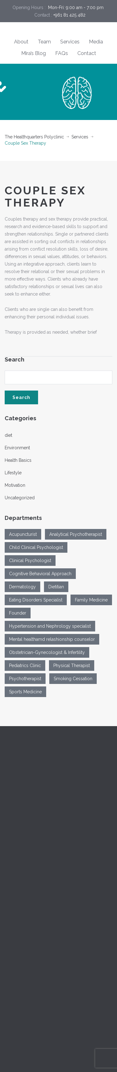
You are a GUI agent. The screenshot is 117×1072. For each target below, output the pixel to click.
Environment (17, 447)
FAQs (61, 53)
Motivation (15, 485)
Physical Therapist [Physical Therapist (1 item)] (71, 665)
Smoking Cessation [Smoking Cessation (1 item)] (73, 678)
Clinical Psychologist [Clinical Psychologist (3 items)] (30, 560)
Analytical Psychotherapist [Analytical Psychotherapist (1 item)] (75, 534)
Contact (86, 53)
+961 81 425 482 (69, 14)
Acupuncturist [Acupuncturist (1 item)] (23, 534)
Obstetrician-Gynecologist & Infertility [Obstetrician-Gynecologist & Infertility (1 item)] (47, 652)
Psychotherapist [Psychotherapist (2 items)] (25, 678)
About (21, 42)
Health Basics (18, 460)
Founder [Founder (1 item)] (17, 613)
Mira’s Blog (33, 53)
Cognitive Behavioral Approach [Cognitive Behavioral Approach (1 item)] (40, 573)
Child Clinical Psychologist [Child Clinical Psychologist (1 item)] (36, 547)
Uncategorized (20, 497)
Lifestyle (13, 472)
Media (96, 42)
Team (44, 42)
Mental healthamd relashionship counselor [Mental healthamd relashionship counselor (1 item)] (52, 639)
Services (70, 42)
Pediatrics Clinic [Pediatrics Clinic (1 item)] (25, 665)
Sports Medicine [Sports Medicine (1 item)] (25, 691)
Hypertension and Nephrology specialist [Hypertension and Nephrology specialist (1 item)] (50, 626)
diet (8, 435)
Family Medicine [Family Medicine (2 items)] (91, 599)
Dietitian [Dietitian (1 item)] (56, 586)
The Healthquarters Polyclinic (34, 136)
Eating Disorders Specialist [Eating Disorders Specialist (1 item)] (35, 599)
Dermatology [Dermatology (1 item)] (22, 586)
